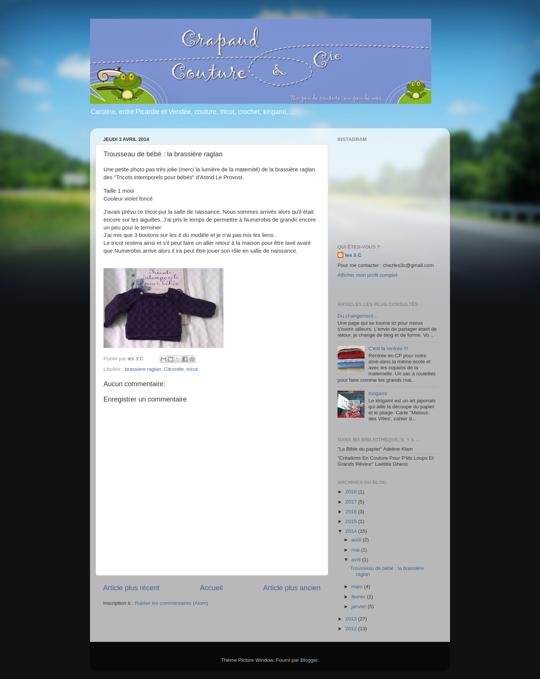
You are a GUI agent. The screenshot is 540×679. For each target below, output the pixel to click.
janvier (359, 606)
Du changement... (358, 316)
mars (357, 586)
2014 (351, 531)
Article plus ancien (292, 588)
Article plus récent (131, 588)
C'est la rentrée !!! (388, 348)
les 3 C (353, 255)
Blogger (309, 660)
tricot (191, 369)
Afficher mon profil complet (368, 275)
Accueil (211, 588)
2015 (351, 521)
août (357, 540)
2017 (351, 502)
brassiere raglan (143, 369)
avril (356, 559)
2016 (351, 511)
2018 (351, 492)
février (359, 597)
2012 (351, 628)
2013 (351, 619)
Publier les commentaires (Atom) (171, 603)
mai (356, 550)
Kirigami (377, 393)
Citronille (174, 369)
